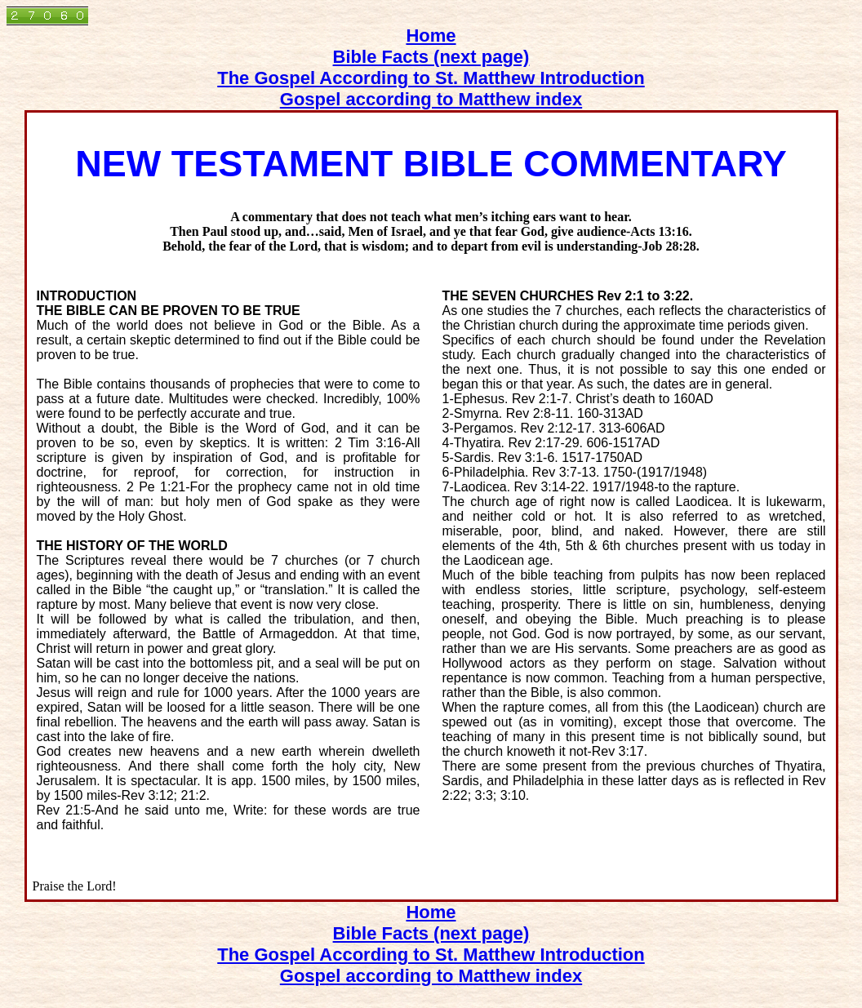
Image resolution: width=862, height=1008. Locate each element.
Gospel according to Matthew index (431, 99)
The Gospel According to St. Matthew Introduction (431, 78)
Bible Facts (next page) (431, 57)
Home (430, 35)
